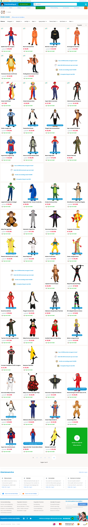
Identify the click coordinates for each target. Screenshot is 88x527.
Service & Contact (54, 510)
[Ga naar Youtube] (30, 518)
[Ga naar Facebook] (27, 518)
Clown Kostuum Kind (28, 101)
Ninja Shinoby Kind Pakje (73, 283)
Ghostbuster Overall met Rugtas (76, 202)
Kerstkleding (37, 504)
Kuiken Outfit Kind (50, 256)
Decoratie (76, 8)
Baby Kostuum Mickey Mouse (31, 338)
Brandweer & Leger (21, 510)
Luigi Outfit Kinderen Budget (9, 202)
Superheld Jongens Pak (7, 155)
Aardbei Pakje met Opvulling (53, 338)
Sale (86, 8)
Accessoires (66, 8)
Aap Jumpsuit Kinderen (73, 128)
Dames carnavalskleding (7, 504)
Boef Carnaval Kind (28, 46)
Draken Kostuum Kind (51, 202)
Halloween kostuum (38, 510)
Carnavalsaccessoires (6, 512)
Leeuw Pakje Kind (71, 420)
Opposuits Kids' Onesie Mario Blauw (32, 447)
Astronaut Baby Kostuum (8, 392)
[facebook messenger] (10, 493)
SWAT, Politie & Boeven (22, 508)
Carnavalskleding (40, 8)
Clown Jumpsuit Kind (72, 256)
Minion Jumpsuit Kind (73, 338)
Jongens (28, 8)
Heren (10, 8)
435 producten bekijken (18, 17)
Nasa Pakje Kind (27, 256)
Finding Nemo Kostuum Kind (30, 74)
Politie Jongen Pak (6, 128)
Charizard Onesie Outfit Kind (9, 74)
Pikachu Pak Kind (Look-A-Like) (9, 256)
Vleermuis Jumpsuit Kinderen (53, 392)
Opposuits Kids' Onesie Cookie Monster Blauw (35, 202)
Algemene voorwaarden (6, 524)
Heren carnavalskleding (6, 506)
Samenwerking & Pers (55, 508)
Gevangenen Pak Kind (73, 46)
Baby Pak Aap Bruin (6, 229)
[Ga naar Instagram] (24, 518)
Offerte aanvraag (54, 506)
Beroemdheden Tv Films (23, 506)
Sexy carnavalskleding (6, 510)
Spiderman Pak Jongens (7, 46)
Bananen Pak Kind (28, 365)
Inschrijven (83, 504)
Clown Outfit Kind (6, 101)
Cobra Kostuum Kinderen (74, 101)
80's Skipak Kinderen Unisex (74, 311)
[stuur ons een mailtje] (30, 493)
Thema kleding (54, 8)
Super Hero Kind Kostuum (8, 447)
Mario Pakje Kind (49, 155)
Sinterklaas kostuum (39, 506)
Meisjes (19, 8)
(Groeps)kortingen (55, 504)
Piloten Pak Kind (71, 155)
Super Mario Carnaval (51, 101)
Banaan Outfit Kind (50, 447)
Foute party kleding (22, 504)
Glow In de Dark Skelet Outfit (31, 155)
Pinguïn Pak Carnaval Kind (52, 128)
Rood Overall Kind (6, 311)
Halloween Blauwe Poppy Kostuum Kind (33, 420)
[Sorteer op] (81, 25)
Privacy (13, 524)
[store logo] (8, 4)
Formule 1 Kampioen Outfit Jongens (11, 365)
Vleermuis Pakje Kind (51, 229)
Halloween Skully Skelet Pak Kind (54, 311)
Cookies (18, 524)
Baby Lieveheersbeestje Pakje (31, 392)
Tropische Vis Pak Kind (73, 229)
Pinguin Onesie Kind (28, 311)
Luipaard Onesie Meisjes (51, 283)
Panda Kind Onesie (28, 128)
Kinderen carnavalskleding (7, 508)
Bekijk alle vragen (83, 472)
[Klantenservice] (83, 1)
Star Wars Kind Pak (6, 420)
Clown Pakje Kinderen (51, 420)
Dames (2, 8)
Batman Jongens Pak (51, 46)
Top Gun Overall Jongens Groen (10, 338)
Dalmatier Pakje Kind (29, 229)
